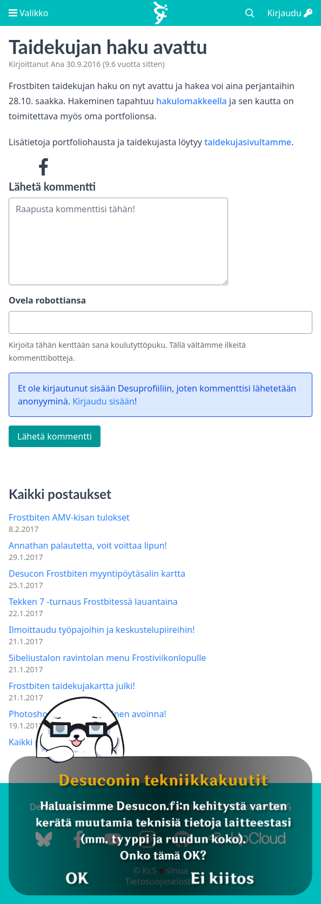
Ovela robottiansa (47, 300)
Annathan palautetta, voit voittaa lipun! (88, 545)
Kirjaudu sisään (103, 401)
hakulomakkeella (191, 101)
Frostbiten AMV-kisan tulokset (69, 517)
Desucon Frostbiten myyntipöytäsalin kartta (97, 573)
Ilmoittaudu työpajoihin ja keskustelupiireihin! (102, 630)
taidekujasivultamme (247, 142)
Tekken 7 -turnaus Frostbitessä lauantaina (93, 602)
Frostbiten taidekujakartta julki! (72, 686)
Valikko (28, 13)
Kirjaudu (289, 13)
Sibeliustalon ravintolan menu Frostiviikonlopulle (107, 658)
